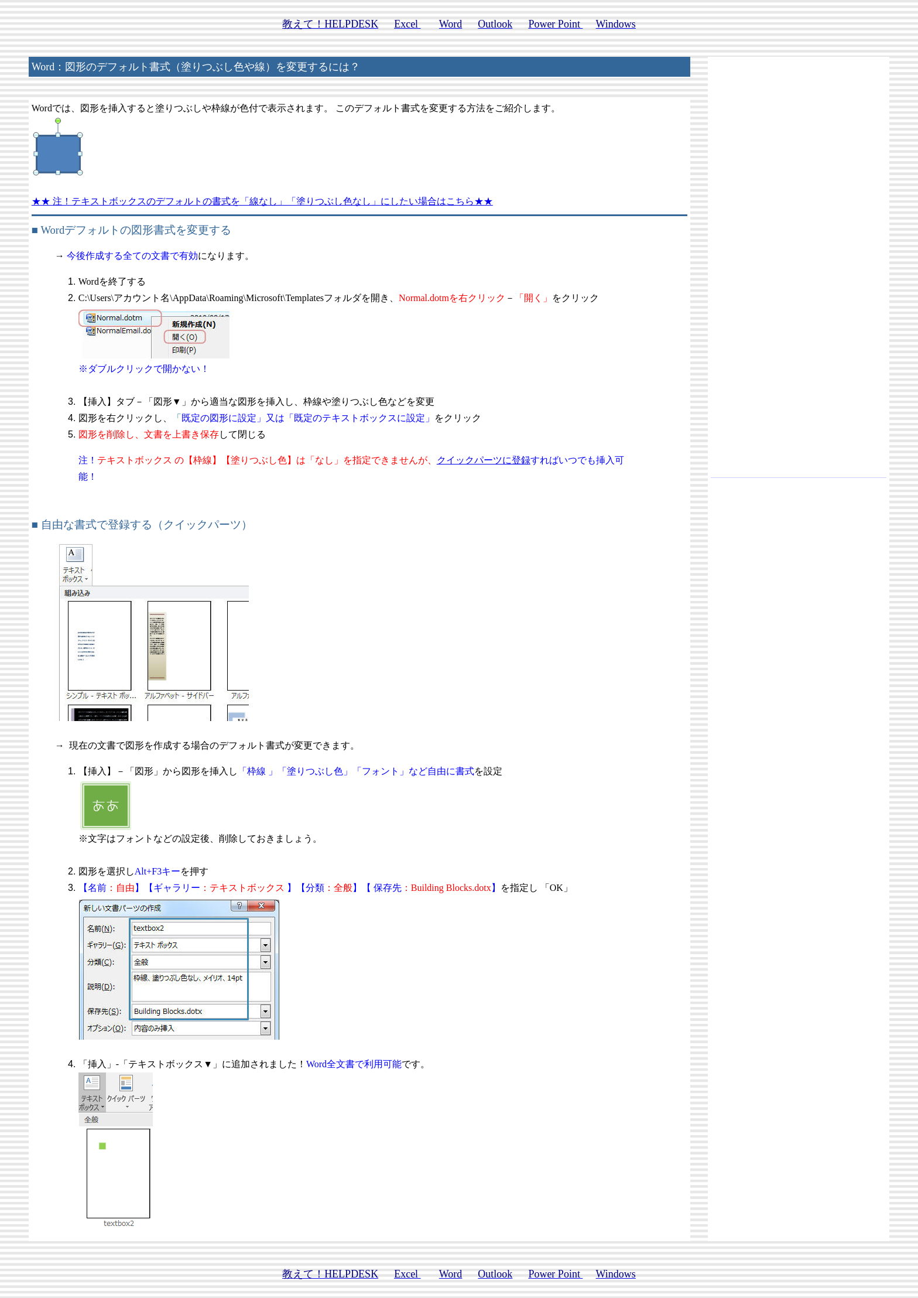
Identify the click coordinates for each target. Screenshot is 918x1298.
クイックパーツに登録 (483, 460)
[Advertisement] (798, 272)
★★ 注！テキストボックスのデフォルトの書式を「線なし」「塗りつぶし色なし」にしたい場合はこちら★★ (262, 201)
